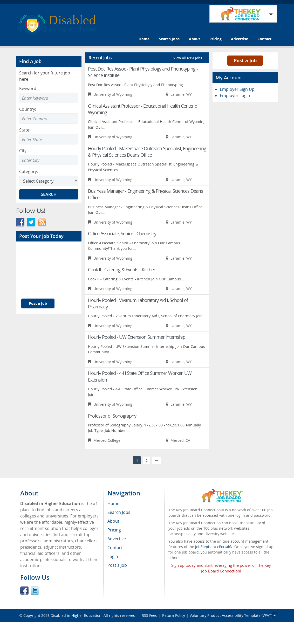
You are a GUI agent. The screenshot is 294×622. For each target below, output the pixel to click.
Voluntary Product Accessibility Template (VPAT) (231, 615)
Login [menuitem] (112, 556)
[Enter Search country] (48, 118)
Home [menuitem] (113, 503)
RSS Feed (150, 615)
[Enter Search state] (48, 139)
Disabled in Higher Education (76, 615)
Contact (264, 38)
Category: (28, 171)
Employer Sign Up (237, 89)
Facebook (24, 590)
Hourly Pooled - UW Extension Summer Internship (136, 337)
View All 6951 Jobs (187, 58)
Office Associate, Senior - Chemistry (122, 233)
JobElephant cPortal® (213, 546)
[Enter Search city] (48, 160)
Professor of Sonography (112, 416)
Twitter (35, 590)
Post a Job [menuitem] (117, 565)
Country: (27, 109)
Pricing (215, 38)
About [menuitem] (113, 521)
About (194, 38)
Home (144, 38)
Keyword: (28, 88)
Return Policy (173, 615)
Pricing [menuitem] (114, 530)
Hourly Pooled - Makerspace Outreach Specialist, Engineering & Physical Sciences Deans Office (147, 151)
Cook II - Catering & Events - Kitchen (122, 269)
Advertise (239, 38)
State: (24, 130)
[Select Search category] (48, 181)
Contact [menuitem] (115, 547)
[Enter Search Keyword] (48, 98)
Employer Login (235, 95)
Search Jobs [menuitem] (118, 512)
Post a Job (38, 303)
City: (23, 151)
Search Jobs (169, 38)
